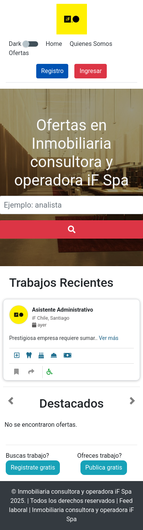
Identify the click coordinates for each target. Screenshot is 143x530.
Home (54, 43)
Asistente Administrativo (62, 310)
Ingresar (91, 71)
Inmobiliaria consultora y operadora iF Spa (75, 491)
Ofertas (19, 53)
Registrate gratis (33, 467)
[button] (10, 413)
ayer (39, 325)
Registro (52, 71)
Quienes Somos (91, 43)
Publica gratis (103, 467)
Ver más (108, 338)
